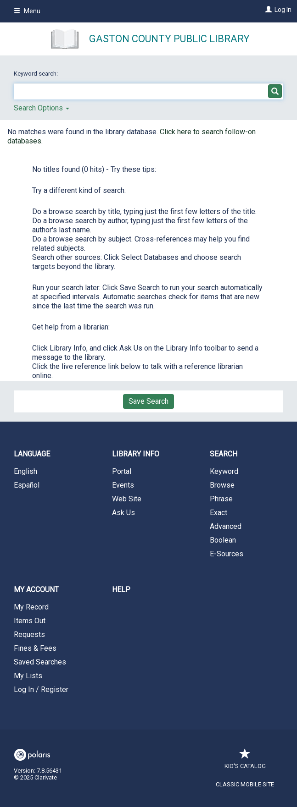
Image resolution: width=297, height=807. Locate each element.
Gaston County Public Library (169, 38)
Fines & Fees (35, 648)
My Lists (28, 675)
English (25, 471)
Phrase (221, 498)
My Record (31, 607)
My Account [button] (36, 589)
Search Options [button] (41, 108)
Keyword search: (36, 73)
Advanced (225, 526)
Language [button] (32, 454)
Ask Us (123, 512)
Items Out (29, 620)
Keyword (224, 471)
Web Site (126, 498)
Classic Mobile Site (245, 784)
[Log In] (267, 9)
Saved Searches (40, 662)
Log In (283, 9)
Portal (121, 471)
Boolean (223, 540)
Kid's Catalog (245, 761)
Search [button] (223, 454)
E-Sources (226, 553)
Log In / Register (41, 689)
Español (26, 485)
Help (121, 589)
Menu (27, 11)
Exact (218, 512)
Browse (222, 485)
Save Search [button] (148, 401)
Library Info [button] (135, 454)
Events (123, 485)
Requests (29, 634)
